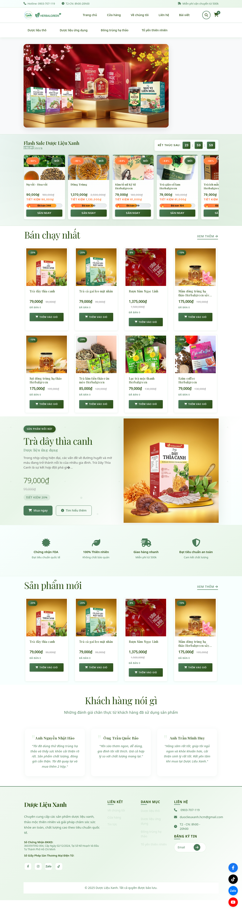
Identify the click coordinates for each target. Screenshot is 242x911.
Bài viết (184, 16)
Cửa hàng (114, 16)
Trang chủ (90, 16)
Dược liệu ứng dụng (74, 32)
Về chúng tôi (140, 16)
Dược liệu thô (37, 32)
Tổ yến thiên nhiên (154, 32)
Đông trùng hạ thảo (114, 32)
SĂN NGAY (44, 215)
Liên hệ (164, 16)
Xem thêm (207, 238)
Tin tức (112, 834)
